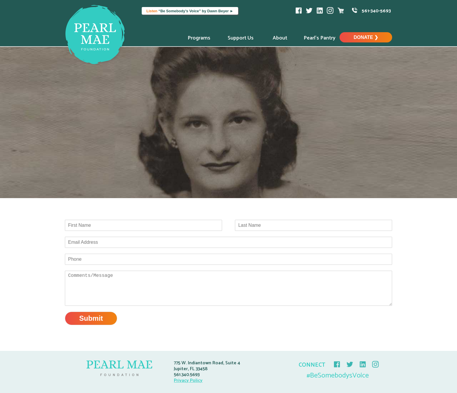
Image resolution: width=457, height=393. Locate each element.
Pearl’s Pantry (319, 38)
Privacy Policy (188, 381)
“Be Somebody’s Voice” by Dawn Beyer (189, 11)
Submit (91, 318)
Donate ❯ (366, 37)
